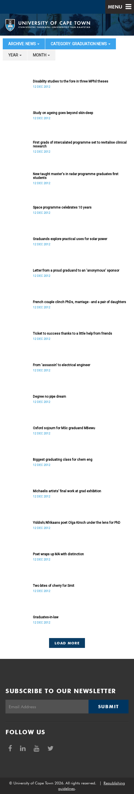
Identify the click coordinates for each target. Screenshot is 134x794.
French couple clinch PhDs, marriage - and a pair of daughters (79, 302)
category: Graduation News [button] (80, 44)
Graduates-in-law (45, 617)
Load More (67, 643)
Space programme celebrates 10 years (62, 207)
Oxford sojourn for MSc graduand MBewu (64, 428)
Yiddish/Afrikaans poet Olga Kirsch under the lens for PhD (76, 523)
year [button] (15, 55)
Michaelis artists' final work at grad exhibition (67, 491)
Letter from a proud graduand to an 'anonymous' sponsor (76, 270)
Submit (108, 706)
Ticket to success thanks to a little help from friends (72, 333)
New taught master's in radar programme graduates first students (75, 176)
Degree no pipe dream (49, 397)
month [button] (41, 55)
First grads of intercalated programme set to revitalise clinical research (80, 144)
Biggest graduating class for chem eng (62, 460)
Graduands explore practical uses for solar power (70, 239)
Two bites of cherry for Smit (53, 586)
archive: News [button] (23, 44)
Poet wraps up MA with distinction (58, 554)
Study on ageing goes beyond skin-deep (63, 113)
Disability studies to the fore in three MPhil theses (70, 81)
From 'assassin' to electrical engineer (61, 365)
